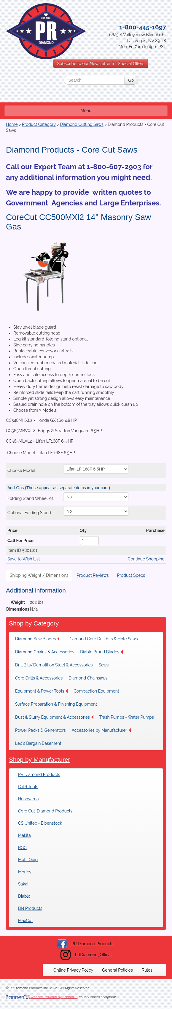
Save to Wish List (23, 559)
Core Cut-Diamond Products (45, 811)
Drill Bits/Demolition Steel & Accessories (54, 665)
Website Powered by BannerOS (53, 997)
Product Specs (131, 575)
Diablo (24, 896)
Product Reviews (93, 575)
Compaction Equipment (96, 691)
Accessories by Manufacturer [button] (100, 730)
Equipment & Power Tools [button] (41, 691)
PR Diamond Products (39, 774)
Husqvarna (28, 798)
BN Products (30, 908)
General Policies (117, 970)
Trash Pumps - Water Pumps (126, 717)
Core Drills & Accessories (39, 678)
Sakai (23, 884)
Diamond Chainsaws (88, 678)
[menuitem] (39, 638)
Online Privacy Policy (73, 970)
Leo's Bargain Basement (38, 743)
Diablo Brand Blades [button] (101, 652)
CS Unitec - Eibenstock (40, 823)
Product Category (39, 124)
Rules (147, 970)
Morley (24, 871)
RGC (22, 847)
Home (12, 124)
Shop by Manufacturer (39, 759)
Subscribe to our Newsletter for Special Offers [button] (100, 63)
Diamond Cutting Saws (81, 124)
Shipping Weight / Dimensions (39, 575)
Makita (24, 835)
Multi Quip (28, 859)
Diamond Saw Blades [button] (37, 638)
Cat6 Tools (28, 786)
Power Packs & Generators (40, 730)
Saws (103, 665)
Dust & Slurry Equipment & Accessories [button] (54, 717)
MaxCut (25, 920)
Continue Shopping (146, 559)
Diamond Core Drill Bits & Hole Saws (103, 638)
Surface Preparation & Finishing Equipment (56, 704)
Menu (86, 110)
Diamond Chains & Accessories (44, 652)
